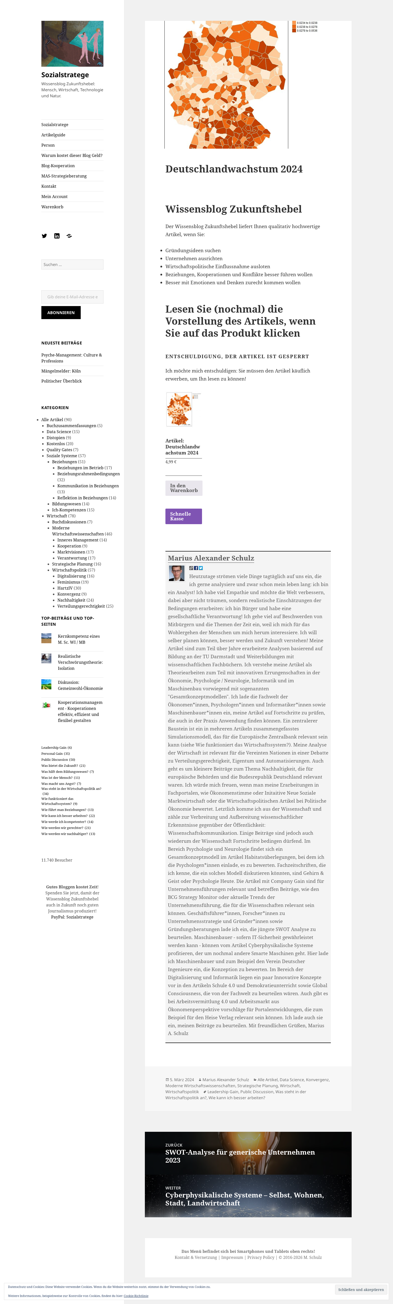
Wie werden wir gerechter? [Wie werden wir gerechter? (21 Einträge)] (66, 827)
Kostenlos (56, 443)
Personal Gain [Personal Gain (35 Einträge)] (55, 753)
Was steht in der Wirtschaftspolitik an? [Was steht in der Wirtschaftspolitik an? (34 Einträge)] (71, 791)
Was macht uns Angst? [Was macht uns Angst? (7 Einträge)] (61, 783)
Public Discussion (256, 1091)
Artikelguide (53, 135)
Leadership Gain (223, 1091)
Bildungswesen (66, 504)
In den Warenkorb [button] (184, 488)
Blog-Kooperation (58, 165)
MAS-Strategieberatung (64, 176)
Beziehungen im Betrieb (80, 468)
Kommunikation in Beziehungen (88, 486)
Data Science (59, 431)
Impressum (232, 1257)
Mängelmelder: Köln (61, 371)
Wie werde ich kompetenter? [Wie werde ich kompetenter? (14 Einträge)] (67, 821)
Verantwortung (72, 558)
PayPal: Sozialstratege (72, 917)
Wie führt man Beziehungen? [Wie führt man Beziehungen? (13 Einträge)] (67, 809)
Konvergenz (68, 594)
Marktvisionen (71, 552)
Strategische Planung (72, 564)
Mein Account (54, 196)
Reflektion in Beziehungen (82, 498)
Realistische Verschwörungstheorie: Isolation (80, 662)
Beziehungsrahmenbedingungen (88, 474)
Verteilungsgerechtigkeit (81, 606)
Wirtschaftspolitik (69, 570)
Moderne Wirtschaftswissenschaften (200, 1085)
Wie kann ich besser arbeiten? (237, 1097)
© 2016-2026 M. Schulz (300, 1257)
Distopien (56, 437)
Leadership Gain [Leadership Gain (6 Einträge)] (56, 747)
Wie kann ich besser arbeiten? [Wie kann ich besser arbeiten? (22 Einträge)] (68, 815)
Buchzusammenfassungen (71, 425)
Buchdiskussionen (69, 522)
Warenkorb (52, 207)
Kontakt (48, 186)
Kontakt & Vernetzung (196, 1257)
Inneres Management (78, 540)
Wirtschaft (57, 516)
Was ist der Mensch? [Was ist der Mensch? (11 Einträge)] (60, 777)
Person (48, 145)
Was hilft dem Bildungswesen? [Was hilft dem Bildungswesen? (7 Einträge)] (67, 771)
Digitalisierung (71, 576)
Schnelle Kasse (180, 516)
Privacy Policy (260, 1257)
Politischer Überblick (61, 381)
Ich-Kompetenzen (69, 510)
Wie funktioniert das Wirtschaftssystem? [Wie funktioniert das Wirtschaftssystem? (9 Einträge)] (59, 801)
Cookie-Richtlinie (136, 1296)
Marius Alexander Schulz (211, 558)
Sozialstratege (65, 74)
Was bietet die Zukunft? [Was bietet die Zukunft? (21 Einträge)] (63, 765)
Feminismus (68, 582)
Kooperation (69, 546)
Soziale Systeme (62, 455)
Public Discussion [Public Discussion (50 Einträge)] (58, 759)
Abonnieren (61, 312)
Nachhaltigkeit (71, 600)
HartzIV (65, 588)
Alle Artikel (52, 419)
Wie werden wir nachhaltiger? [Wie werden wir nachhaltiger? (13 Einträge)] (68, 833)
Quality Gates (59, 449)
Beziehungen (64, 461)
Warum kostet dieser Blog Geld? (72, 155)
